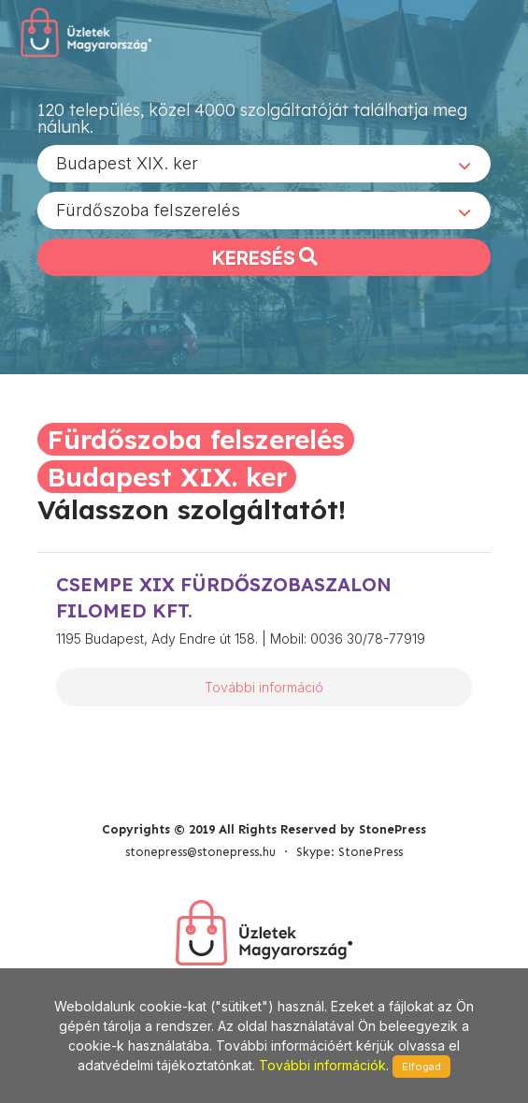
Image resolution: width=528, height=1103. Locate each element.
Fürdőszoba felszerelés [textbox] (148, 210)
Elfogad (421, 1066)
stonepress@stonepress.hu (200, 852)
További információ (264, 687)
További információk (322, 1065)
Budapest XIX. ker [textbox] (127, 163)
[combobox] (264, 163)
